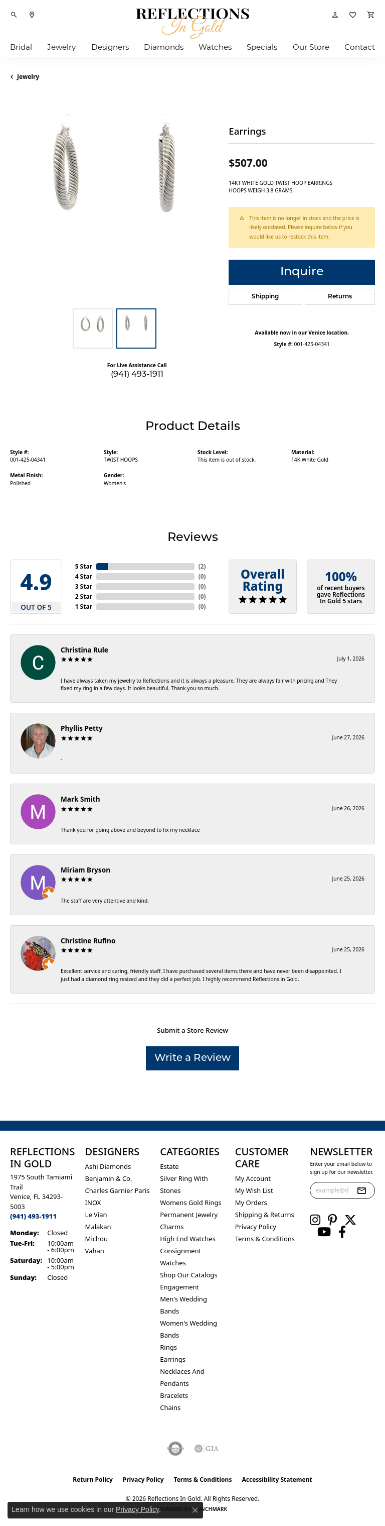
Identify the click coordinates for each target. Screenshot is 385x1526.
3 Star (83, 586)
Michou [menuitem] (96, 1238)
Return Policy (93, 1479)
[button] (14, 15)
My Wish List (254, 1190)
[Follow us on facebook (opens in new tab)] (342, 1232)
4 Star (83, 576)
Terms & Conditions (265, 1238)
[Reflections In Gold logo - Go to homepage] (192, 23)
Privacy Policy (255, 1226)
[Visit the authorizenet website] (175, 1448)
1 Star (83, 606)
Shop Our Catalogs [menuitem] (188, 1274)
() (202, 566)
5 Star (83, 566)
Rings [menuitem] (168, 1347)
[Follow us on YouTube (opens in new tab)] (324, 1232)
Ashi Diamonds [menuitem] (108, 1166)
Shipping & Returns (264, 1214)
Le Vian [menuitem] (96, 1214)
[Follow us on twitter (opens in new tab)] (350, 1220)
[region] (114, 198)
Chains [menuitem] (170, 1407)
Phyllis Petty (82, 728)
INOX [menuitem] (93, 1202)
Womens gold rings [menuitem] (191, 1202)
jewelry (28, 76)
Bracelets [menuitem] (174, 1395)
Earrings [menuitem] (172, 1359)
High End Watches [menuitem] (188, 1238)
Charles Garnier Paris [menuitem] (117, 1190)
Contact (359, 48)
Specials (262, 48)
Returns (340, 297)
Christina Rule (84, 650)
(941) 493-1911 (137, 375)
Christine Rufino (88, 940)
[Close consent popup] (195, 1510)
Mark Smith (80, 799)
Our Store (311, 48)
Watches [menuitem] (173, 1262)
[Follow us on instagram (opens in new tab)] (315, 1220)
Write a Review (192, 1058)
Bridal (21, 48)
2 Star (83, 596)
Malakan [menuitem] (98, 1226)
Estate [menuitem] (169, 1166)
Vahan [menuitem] (94, 1250)
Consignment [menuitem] (180, 1250)
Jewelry (61, 48)
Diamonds (163, 48)
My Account (253, 1178)
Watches (215, 48)
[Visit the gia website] (207, 1448)
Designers (110, 48)
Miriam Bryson (85, 870)
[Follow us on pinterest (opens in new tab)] (332, 1220)
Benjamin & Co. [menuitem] (108, 1178)
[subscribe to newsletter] (361, 1190)
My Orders (251, 1202)
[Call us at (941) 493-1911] (33, 1216)
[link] (32, 15)
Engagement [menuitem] (179, 1286)
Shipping (265, 297)
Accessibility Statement (277, 1479)
